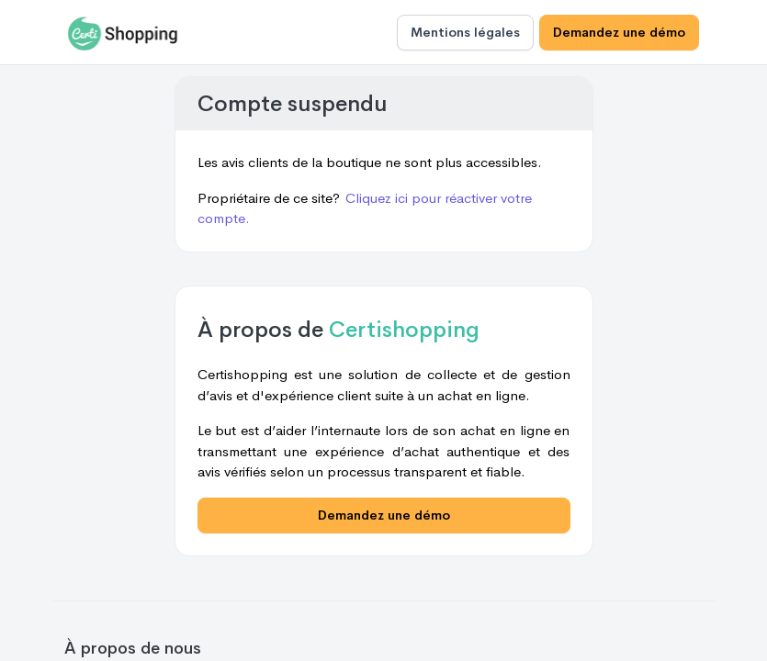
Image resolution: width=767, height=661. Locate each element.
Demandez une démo (619, 32)
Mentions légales (465, 32)
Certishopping (404, 329)
